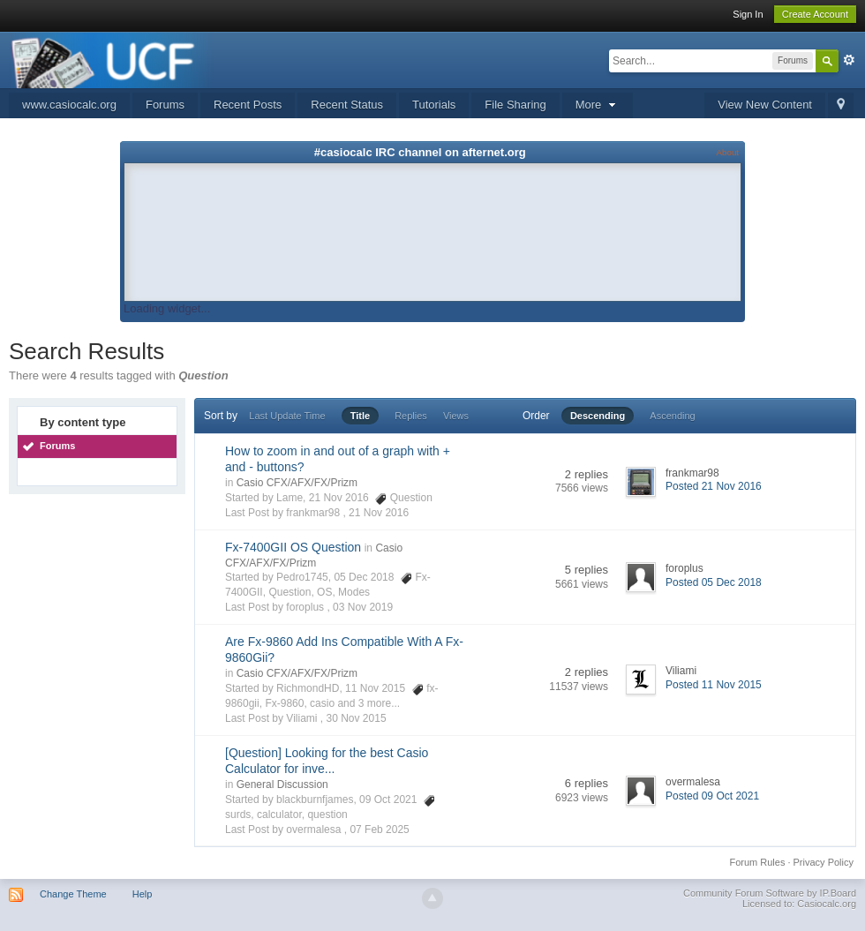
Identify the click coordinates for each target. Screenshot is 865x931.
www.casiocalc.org (69, 104)
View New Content (765, 104)
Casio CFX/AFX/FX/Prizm (297, 483)
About (728, 152)
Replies (411, 415)
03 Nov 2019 (363, 607)
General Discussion (282, 784)
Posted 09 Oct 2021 (712, 796)
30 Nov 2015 (357, 718)
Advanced (849, 60)
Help (142, 894)
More (597, 104)
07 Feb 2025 (379, 829)
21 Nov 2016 (379, 513)
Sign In (748, 14)
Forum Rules (757, 862)
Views (456, 415)
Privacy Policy (824, 862)
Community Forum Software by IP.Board (769, 893)
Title (360, 415)
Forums (165, 104)
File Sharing (515, 104)
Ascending (672, 415)
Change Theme (73, 894)
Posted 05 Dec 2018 (714, 582)
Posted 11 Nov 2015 (714, 685)
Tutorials (433, 104)
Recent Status (347, 104)
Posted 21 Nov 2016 (714, 486)
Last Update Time (287, 415)
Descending (597, 415)
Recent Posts (248, 104)
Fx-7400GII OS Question (293, 547)
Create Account (815, 14)
